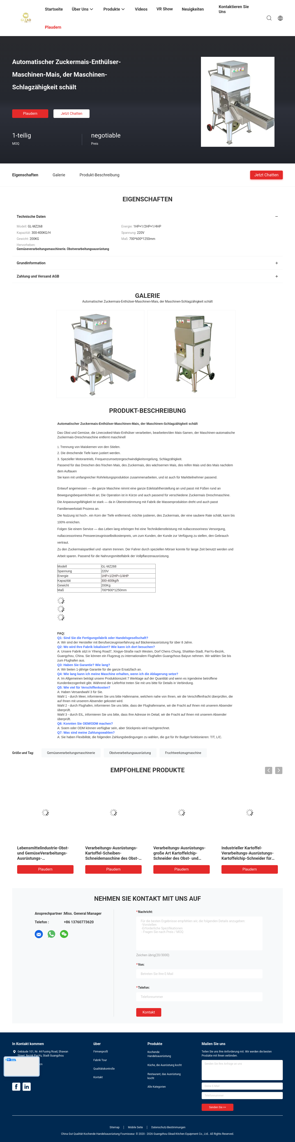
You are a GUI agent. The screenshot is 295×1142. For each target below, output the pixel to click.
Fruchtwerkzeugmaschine (183, 753)
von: (141, 964)
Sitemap (115, 1127)
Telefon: (144, 987)
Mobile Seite (135, 1127)
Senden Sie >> (217, 1107)
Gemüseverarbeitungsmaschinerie (71, 753)
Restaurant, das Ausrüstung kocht (164, 1076)
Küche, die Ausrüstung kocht (165, 1065)
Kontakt (149, 1012)
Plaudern (30, 113)
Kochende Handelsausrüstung (159, 1054)
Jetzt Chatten (71, 113)
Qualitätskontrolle (104, 1068)
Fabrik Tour (100, 1060)
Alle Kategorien (157, 1086)
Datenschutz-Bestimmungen (168, 1127)
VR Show (165, 9)
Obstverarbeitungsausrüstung (130, 753)
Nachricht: (145, 912)
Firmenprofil (100, 1051)
